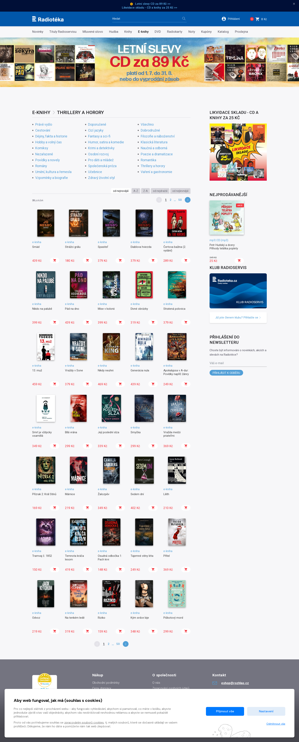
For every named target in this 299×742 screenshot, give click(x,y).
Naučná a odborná (154, 148)
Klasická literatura (154, 142)
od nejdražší (160, 190)
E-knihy (143, 31)
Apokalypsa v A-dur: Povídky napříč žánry (176, 372)
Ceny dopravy (101, 688)
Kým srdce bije (140, 617)
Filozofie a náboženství (158, 136)
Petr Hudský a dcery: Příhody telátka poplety (224, 246)
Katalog (223, 31)
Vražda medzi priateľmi (172, 434)
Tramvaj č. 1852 (42, 556)
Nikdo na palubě (42, 308)
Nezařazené (44, 154)
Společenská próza (102, 166)
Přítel (166, 556)
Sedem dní (137, 494)
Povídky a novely (47, 160)
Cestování (42, 130)
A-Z (135, 190)
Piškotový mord (173, 617)
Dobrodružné (150, 130)
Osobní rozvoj (98, 154)
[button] (233, 18)
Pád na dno (72, 308)
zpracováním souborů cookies (84, 722)
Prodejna (241, 31)
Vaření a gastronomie (156, 172)
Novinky (37, 31)
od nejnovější (121, 190)
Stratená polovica (174, 308)
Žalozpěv (103, 494)
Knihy (128, 31)
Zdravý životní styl (101, 178)
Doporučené (97, 124)
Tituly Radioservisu (62, 31)
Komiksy (41, 148)
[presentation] (3, 62)
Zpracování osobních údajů (170, 688)
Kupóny (206, 31)
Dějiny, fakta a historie (51, 136)
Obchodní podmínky (106, 683)
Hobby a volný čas (48, 142)
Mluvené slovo (93, 31)
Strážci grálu (72, 247)
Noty (191, 31)
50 (180, 200)
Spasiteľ (103, 247)
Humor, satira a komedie (106, 142)
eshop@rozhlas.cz (230, 683)
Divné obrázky (139, 308)
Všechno (147, 124)
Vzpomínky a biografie (51, 178)
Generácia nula (140, 370)
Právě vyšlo (43, 124)
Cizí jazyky (95, 130)
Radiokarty (174, 31)
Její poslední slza (108, 432)
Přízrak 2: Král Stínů (44, 494)
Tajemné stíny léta (142, 556)
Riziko (101, 617)
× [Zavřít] (294, 4)
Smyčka (136, 432)
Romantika (148, 160)
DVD (158, 31)
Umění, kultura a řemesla (53, 172)
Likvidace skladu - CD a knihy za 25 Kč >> (149, 7)
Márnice (70, 494)
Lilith (166, 494)
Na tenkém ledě (74, 617)
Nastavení (266, 711)
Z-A (145, 190)
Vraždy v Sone (74, 370)
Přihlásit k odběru (226, 373)
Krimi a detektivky (101, 148)
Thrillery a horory (153, 166)
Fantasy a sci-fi (99, 136)
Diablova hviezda (141, 247)
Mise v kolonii (106, 308)
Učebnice (95, 172)
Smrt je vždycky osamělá (42, 434)
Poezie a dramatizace (157, 154)
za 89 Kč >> (162, 4)
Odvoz (36, 617)
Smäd (35, 247)
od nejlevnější (180, 190)
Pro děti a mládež (101, 160)
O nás (156, 683)
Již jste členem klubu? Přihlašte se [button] (238, 317)
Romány (41, 166)
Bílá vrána (71, 432)
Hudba (113, 31)
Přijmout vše (225, 711)
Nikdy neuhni (105, 370)
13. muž (37, 370)
